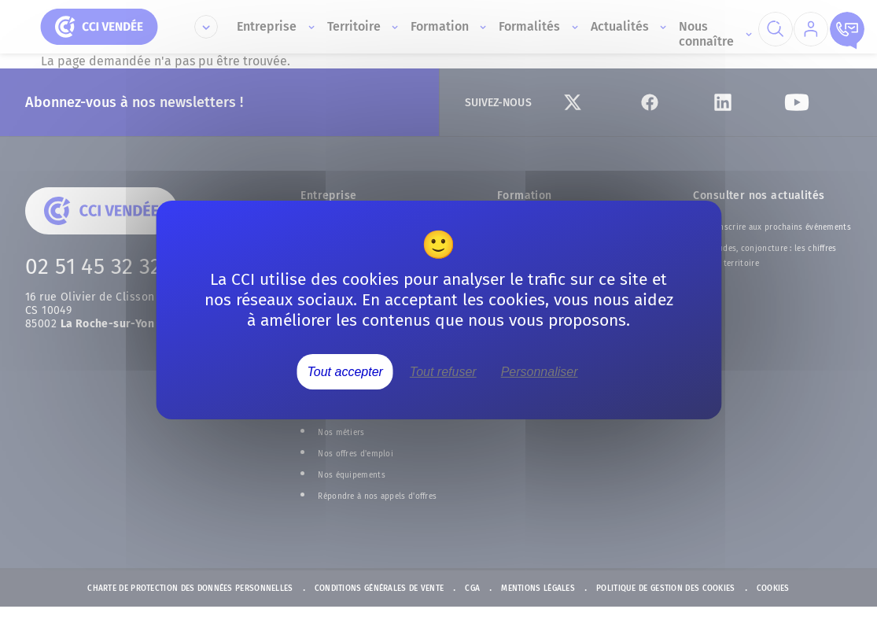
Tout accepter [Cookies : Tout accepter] (345, 371)
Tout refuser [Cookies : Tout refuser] (443, 371)
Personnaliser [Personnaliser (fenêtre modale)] (539, 371)
